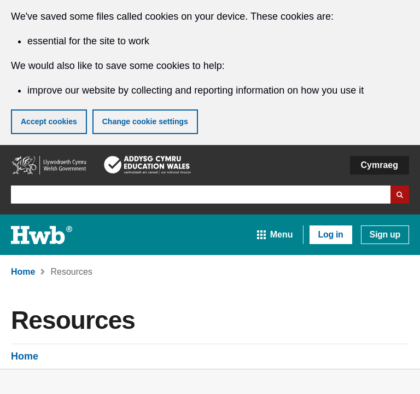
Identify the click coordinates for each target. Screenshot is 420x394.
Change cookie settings (145, 121)
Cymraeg (379, 165)
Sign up (385, 234)
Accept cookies (49, 121)
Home (24, 356)
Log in (330, 234)
